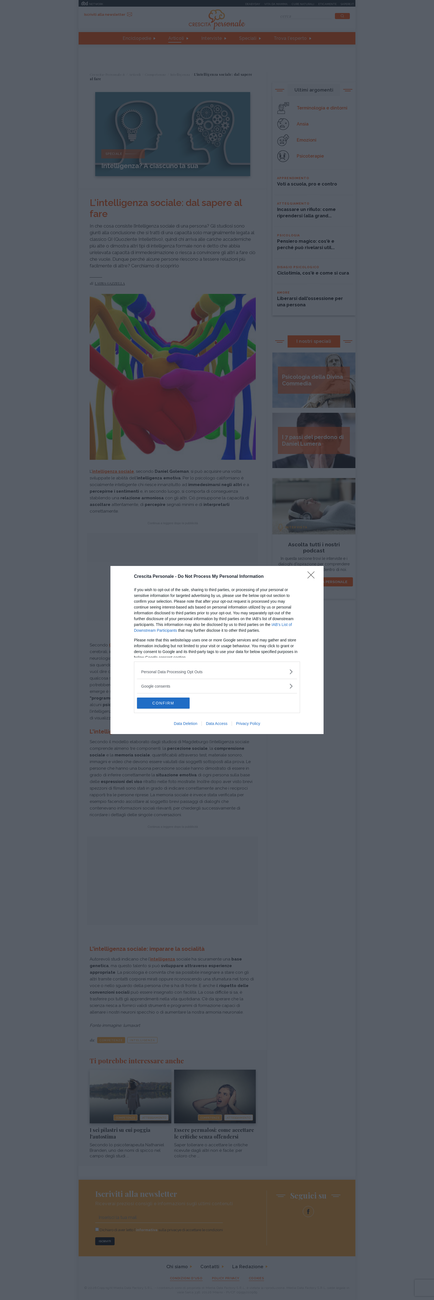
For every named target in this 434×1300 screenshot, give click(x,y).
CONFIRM (163, 703)
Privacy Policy (248, 723)
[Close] (313, 576)
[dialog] (217, 650)
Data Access (217, 723)
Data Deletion (185, 723)
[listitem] (217, 672)
